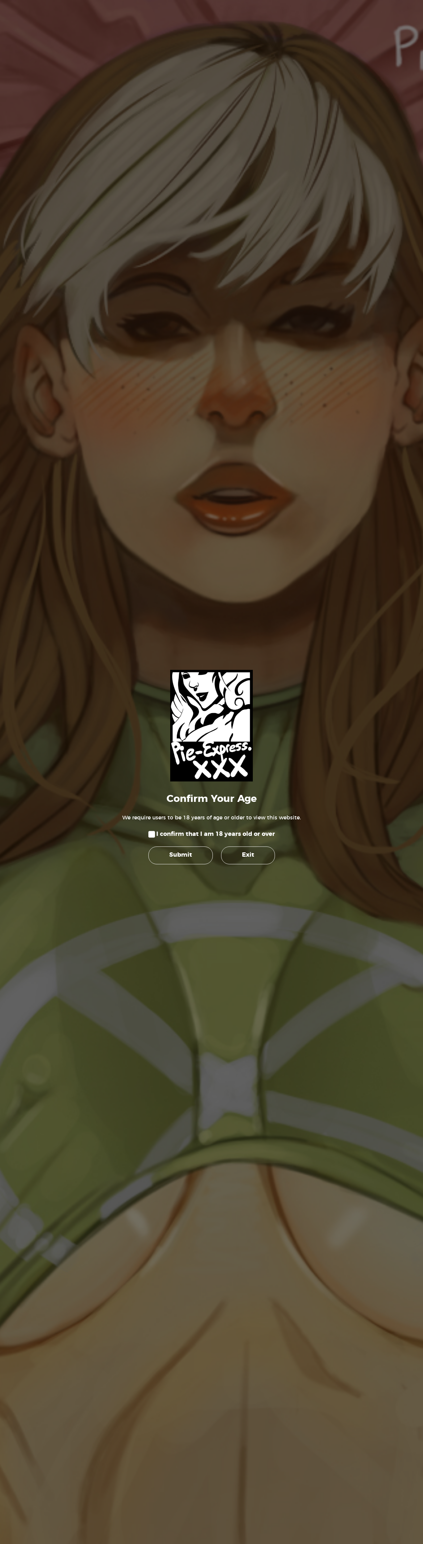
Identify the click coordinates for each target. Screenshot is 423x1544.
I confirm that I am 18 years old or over (215, 834)
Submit (180, 855)
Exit (248, 855)
